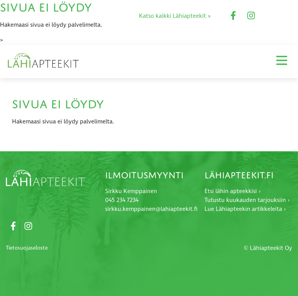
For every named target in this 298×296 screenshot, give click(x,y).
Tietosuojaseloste (27, 248)
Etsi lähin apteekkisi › (232, 191)
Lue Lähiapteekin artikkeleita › (245, 209)
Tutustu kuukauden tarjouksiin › (247, 200)
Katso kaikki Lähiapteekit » (175, 16)
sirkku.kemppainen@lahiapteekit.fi (151, 209)
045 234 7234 (122, 200)
